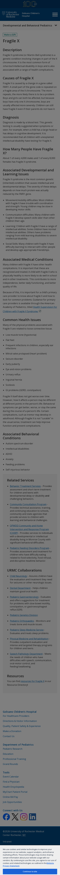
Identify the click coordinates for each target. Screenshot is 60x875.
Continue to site (30, 871)
